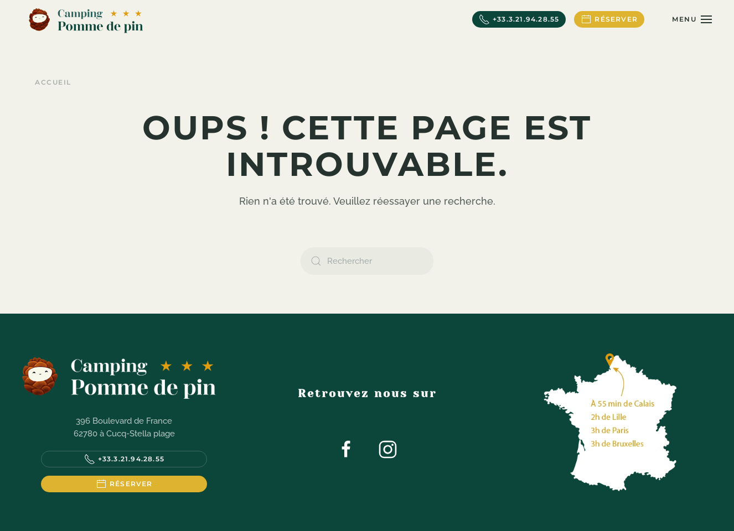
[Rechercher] (367, 261)
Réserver (609, 19)
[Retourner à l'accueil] (85, 19)
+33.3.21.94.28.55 (519, 19)
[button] (692, 19)
